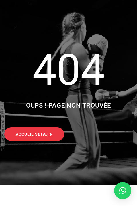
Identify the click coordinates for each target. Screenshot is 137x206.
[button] (122, 190)
